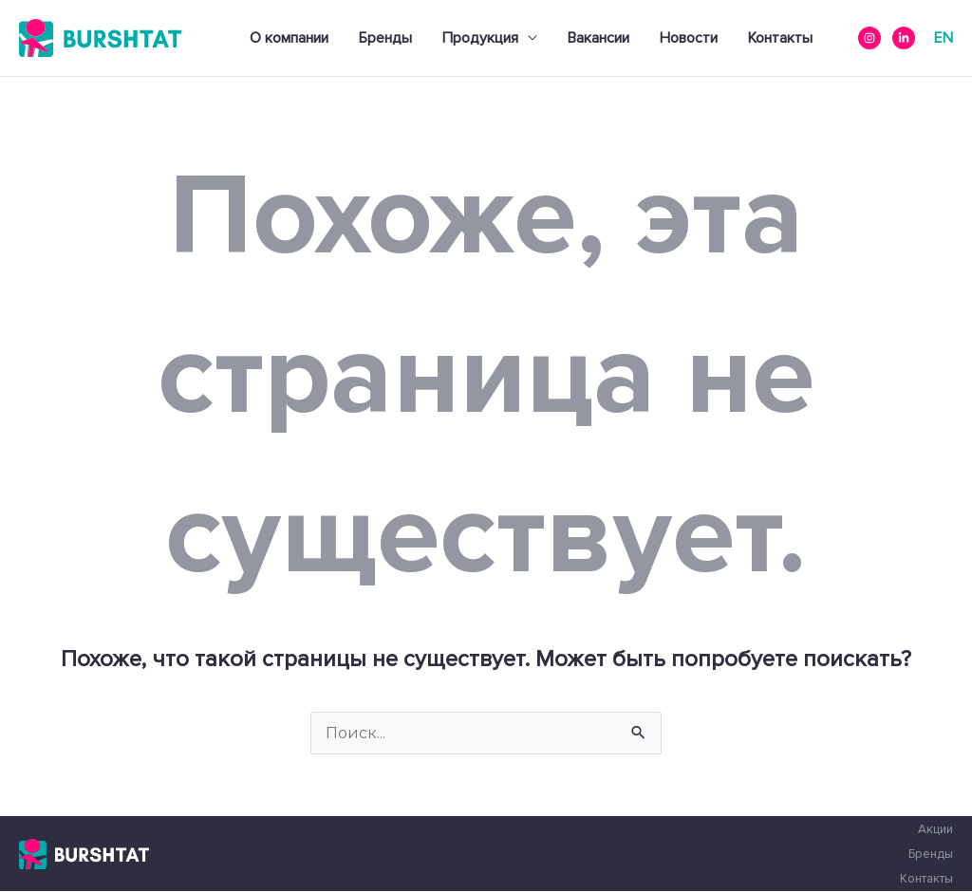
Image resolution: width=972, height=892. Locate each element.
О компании (289, 37)
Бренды (385, 37)
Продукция (480, 37)
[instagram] (869, 38)
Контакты (780, 37)
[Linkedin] (903, 38)
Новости (689, 37)
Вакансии (598, 37)
